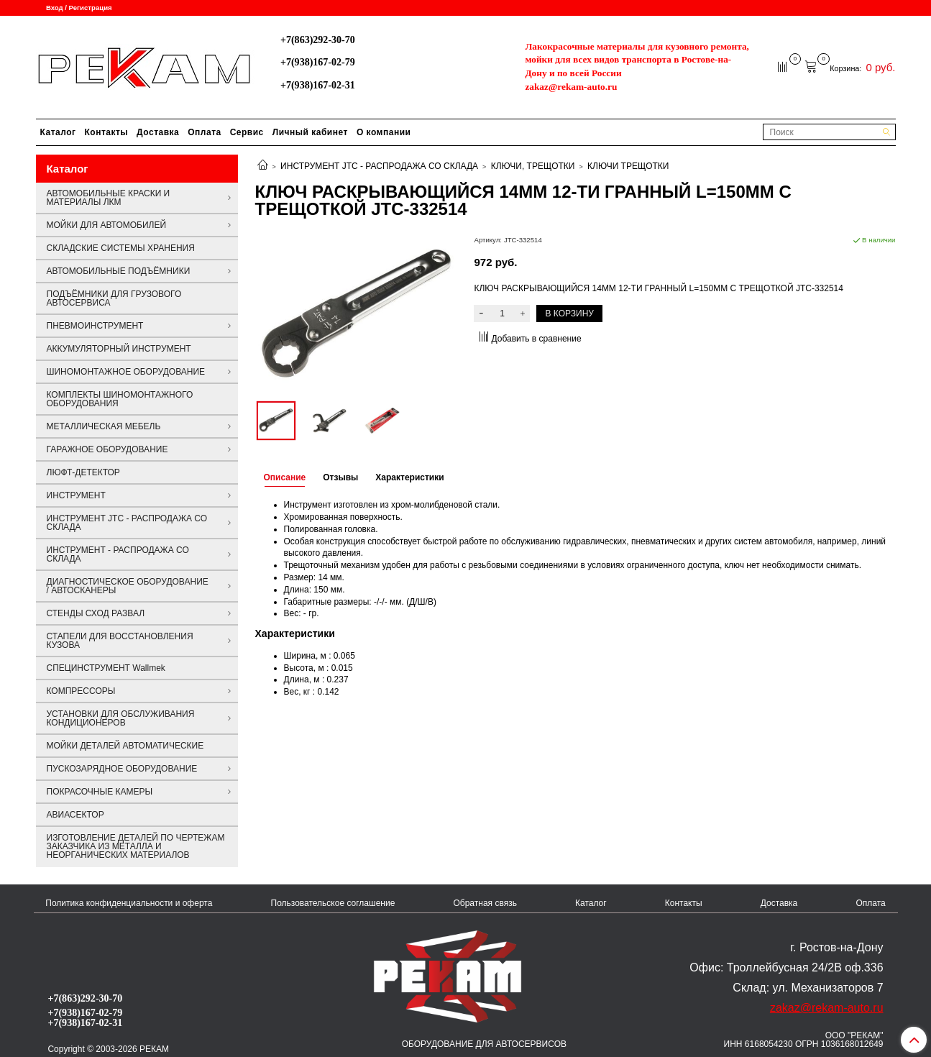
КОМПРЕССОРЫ (81, 691)
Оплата (204, 132)
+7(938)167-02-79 (317, 62)
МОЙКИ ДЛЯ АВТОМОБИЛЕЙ (107, 225)
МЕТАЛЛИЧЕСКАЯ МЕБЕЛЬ (104, 426)
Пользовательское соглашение (333, 903)
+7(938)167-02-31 (317, 85)
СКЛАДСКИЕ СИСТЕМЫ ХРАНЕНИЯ (121, 248)
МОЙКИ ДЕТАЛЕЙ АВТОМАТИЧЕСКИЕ (125, 746)
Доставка (158, 132)
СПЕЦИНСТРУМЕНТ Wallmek (106, 668)
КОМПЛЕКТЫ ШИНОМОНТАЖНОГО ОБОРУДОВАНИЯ (120, 399)
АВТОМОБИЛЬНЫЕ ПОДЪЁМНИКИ (119, 271)
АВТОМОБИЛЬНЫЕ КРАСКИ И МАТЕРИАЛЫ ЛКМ (108, 197)
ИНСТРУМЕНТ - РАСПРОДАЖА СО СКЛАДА (118, 554)
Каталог (58, 132)
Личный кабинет (310, 132)
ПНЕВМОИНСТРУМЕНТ (95, 326)
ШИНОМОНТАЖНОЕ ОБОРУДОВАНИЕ (126, 372)
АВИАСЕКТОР (75, 815)
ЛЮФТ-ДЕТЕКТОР (83, 472)
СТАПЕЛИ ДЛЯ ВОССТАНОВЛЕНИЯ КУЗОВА (120, 640)
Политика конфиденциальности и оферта (128, 903)
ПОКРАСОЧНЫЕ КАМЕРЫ (100, 792)
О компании (384, 132)
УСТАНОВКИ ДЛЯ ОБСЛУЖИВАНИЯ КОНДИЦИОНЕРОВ (121, 718)
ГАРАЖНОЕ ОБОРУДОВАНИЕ (107, 449)
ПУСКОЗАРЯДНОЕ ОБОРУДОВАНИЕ (122, 769)
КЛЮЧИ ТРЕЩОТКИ (628, 166)
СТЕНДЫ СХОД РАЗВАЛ (96, 613)
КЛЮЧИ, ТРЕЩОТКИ (533, 166)
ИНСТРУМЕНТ (76, 495)
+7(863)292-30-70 (317, 39)
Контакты (107, 132)
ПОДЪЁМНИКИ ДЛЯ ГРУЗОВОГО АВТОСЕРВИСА (114, 298)
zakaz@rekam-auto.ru (571, 86)
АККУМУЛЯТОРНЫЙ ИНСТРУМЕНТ (119, 349)
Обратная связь (484, 903)
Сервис (247, 132)
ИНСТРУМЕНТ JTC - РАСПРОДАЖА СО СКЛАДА (379, 166)
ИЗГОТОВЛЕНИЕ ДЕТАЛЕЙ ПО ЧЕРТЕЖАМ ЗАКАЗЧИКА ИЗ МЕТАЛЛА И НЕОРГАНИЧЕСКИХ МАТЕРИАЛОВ (136, 846)
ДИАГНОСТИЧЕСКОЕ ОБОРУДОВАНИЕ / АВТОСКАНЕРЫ (127, 586)
